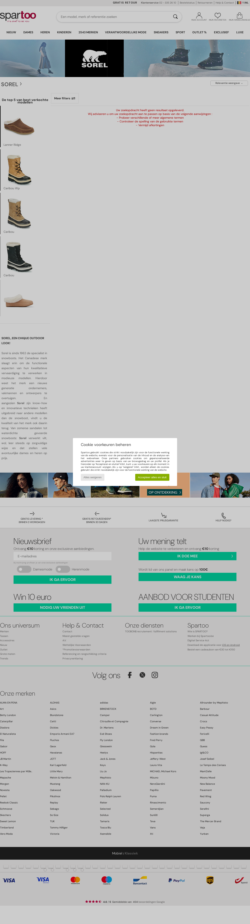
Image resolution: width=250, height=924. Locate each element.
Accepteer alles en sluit (152, 477)
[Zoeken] (175, 17)
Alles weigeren (93, 477)
